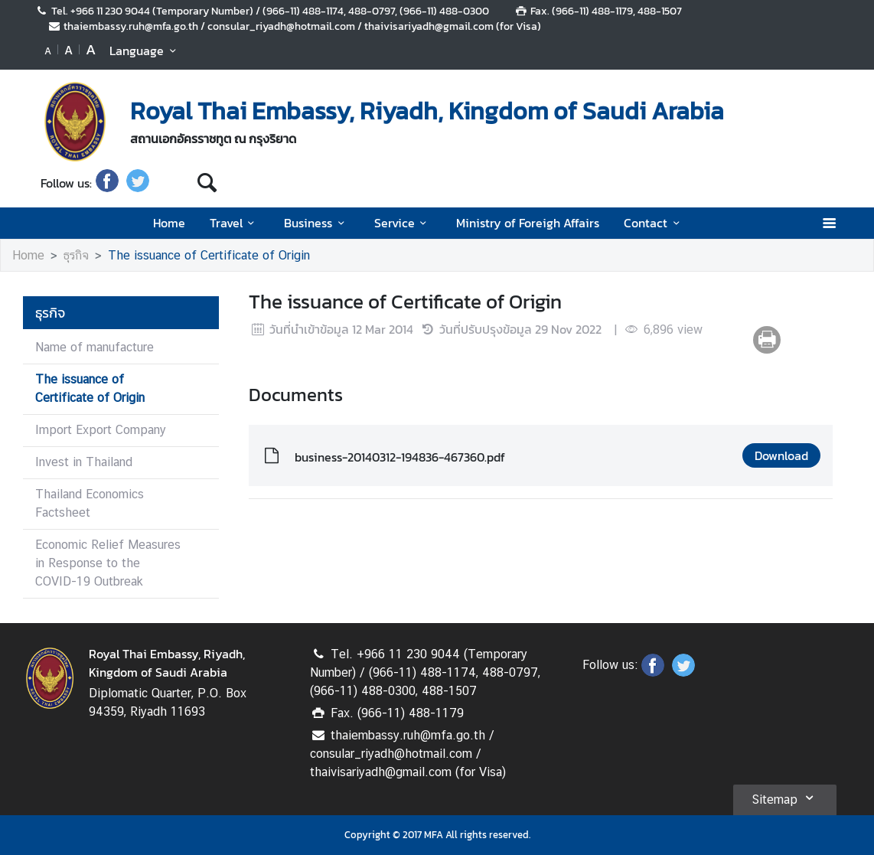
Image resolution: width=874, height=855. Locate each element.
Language (145, 50)
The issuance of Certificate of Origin (209, 255)
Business (316, 223)
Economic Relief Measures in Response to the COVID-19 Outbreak (108, 563)
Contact (654, 223)
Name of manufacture (94, 347)
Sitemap (785, 797)
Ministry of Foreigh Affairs (527, 223)
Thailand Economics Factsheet (89, 503)
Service (403, 223)
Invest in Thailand (83, 462)
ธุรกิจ (76, 255)
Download (781, 455)
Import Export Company (100, 430)
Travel (234, 223)
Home (169, 223)
